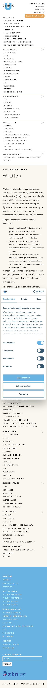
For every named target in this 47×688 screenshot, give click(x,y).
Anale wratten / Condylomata (17, 134)
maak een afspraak (34, 16)
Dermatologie (10, 50)
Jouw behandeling (36, 4)
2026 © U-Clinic (10, 684)
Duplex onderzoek (11, 24)
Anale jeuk (8, 131)
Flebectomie (9, 30)
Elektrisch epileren (12, 109)
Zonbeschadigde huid (13, 92)
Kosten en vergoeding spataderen (18, 42)
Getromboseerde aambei (14, 144)
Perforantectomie (11, 36)
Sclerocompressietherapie (15, 39)
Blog (5, 629)
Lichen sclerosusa (11, 118)
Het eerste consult (12, 613)
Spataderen (8, 18)
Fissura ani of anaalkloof (15, 141)
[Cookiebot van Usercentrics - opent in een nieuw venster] (33, 292)
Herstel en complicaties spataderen (19, 45)
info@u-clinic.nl (11, 644)
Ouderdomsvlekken (12, 71)
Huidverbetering (11, 97)
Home (5, 169)
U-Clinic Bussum (10, 601)
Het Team (7, 580)
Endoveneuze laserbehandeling (17, 27)
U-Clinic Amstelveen (12, 594)
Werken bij (7, 586)
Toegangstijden (10, 619)
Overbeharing (9, 112)
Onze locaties (10, 591)
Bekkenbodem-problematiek (15, 138)
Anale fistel (9, 129)
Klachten (7, 623)
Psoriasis (8, 68)
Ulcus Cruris (9, 86)
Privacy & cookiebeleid (32, 684)
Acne (6, 100)
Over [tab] (39, 299)
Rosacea (7, 77)
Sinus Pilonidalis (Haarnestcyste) (18, 150)
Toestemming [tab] (9, 299)
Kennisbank (39, 9)
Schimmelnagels (11, 80)
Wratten (7, 89)
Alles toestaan (23, 378)
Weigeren (23, 394)
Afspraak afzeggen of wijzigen (18, 626)
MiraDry (7, 160)
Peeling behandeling (12, 115)
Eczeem (6, 56)
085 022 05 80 (39, 12)
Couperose (8, 103)
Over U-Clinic (38, 6)
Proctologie (9, 122)
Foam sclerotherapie (12, 33)
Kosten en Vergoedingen (15, 616)
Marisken (7, 147)
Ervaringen (8, 636)
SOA (5, 83)
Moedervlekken (10, 65)
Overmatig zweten (11, 74)
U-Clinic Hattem (10, 605)
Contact (7, 641)
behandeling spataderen (14, 21)
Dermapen (8, 106)
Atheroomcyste (10, 53)
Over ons (7, 576)
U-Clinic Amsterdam (12, 598)
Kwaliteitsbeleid (10, 583)
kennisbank (13, 169)
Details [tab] (24, 299)
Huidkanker (8, 59)
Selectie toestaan (23, 386)
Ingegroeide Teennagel (13, 62)
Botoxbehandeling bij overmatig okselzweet (22, 157)
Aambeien (7, 125)
